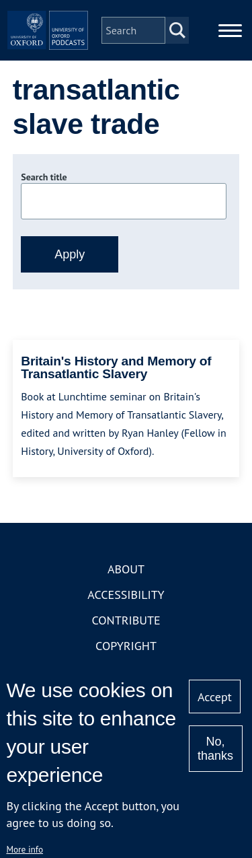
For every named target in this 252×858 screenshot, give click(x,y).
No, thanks (215, 748)
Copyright (126, 645)
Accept (215, 697)
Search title (44, 177)
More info (24, 849)
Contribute (125, 620)
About (126, 569)
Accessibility (125, 594)
